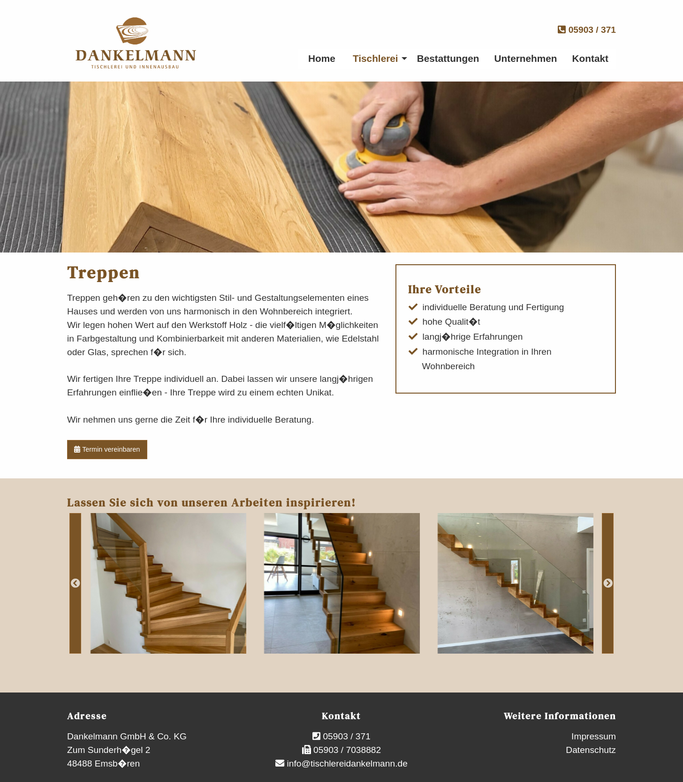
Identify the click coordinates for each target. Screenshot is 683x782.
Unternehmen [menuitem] (525, 58)
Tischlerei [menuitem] (375, 58)
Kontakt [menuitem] (590, 58)
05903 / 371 (587, 30)
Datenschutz (591, 750)
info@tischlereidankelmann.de (346, 763)
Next (608, 583)
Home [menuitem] (321, 58)
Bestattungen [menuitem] (448, 58)
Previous (75, 583)
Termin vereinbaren (107, 449)
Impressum (593, 736)
